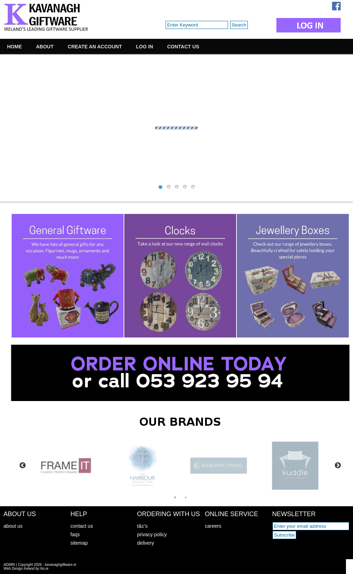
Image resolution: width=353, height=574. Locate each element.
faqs (75, 534)
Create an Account (95, 46)
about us (13, 526)
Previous (22, 465)
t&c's (142, 526)
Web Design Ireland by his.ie (26, 568)
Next (337, 465)
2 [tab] (185, 497)
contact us (82, 526)
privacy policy (152, 534)
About (45, 46)
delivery (145, 543)
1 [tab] (175, 497)
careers (213, 526)
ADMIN (9, 565)
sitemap (79, 543)
